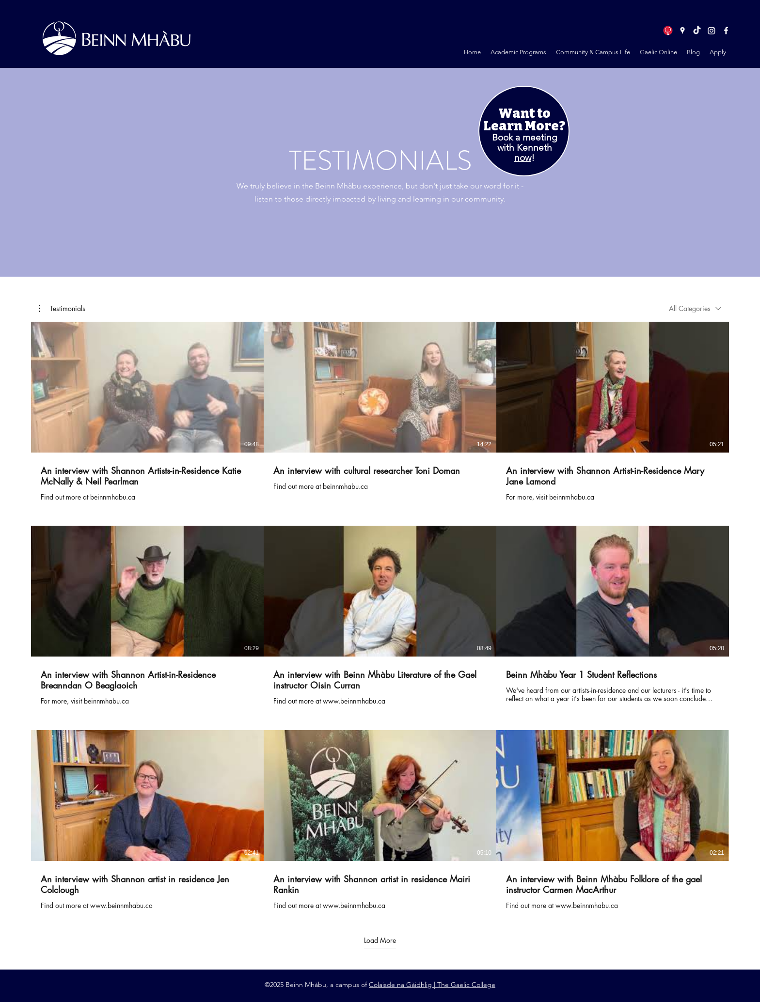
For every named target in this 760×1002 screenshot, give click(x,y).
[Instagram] (711, 30)
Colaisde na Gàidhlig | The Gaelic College (432, 984)
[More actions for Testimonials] (62, 309)
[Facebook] (726, 30)
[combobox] (695, 308)
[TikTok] (697, 30)
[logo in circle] (668, 30)
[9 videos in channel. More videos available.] (380, 616)
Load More (380, 940)
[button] (518, 52)
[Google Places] (682, 30)
